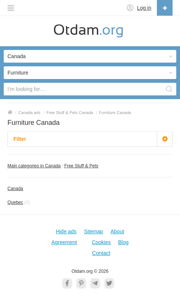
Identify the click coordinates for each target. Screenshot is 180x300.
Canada (15, 188)
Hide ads (66, 231)
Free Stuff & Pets (81, 165)
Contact (101, 253)
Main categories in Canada (34, 165)
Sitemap (93, 231)
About (117, 231)
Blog (123, 242)
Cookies (101, 242)
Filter (19, 139)
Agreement (64, 242)
